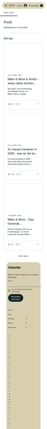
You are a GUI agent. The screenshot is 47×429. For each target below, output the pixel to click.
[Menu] (19, 5)
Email (10, 280)
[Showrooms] (26, 327)
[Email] (24, 284)
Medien (10, 322)
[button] (41, 5)
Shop (10, 314)
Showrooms (12, 327)
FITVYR (13, 5)
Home (10, 310)
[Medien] (26, 322)
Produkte (11, 318)
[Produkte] (26, 318)
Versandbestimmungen (9, 356)
